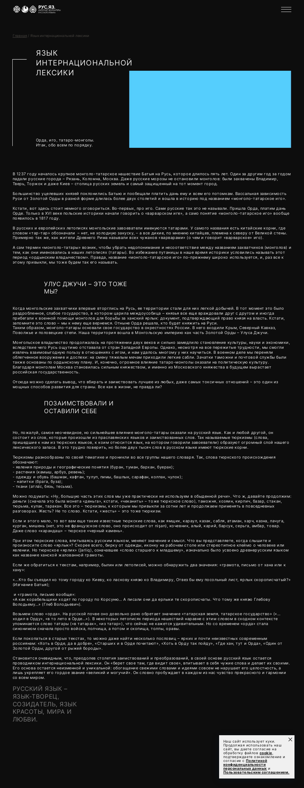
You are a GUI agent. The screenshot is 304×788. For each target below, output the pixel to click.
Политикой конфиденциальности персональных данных (245, 764)
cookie (266, 753)
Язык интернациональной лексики (59, 36)
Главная (20, 36)
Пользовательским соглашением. (256, 772)
